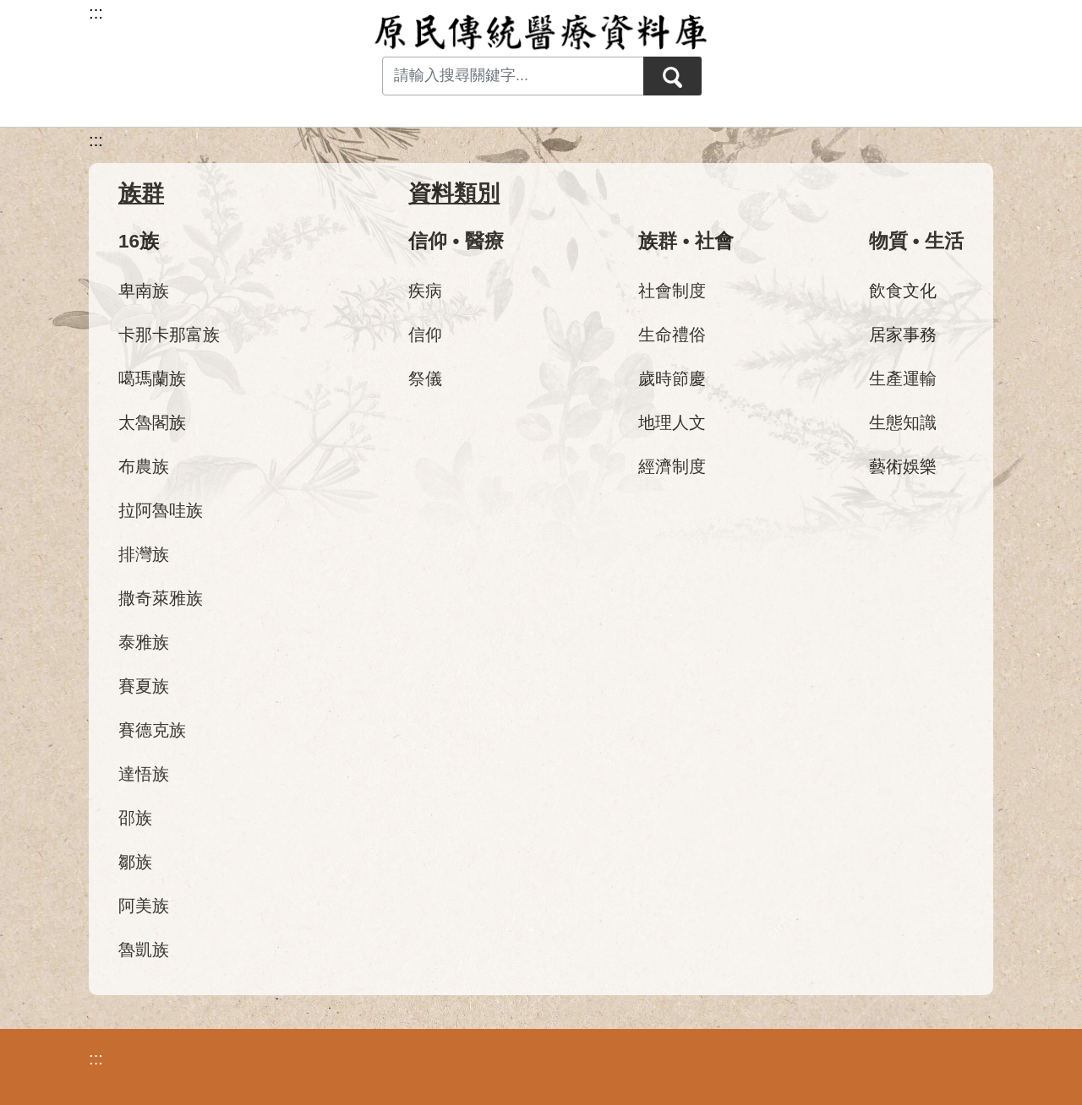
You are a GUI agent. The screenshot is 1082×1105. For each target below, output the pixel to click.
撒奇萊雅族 (160, 598)
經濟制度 (672, 466)
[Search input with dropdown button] (512, 76)
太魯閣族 (152, 422)
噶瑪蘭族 (152, 378)
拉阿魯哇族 (160, 510)
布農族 (143, 466)
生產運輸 (903, 378)
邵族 (135, 817)
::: (96, 140)
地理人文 (672, 422)
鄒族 (135, 861)
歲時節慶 (672, 378)
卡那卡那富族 (169, 334)
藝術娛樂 (903, 466)
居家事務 (903, 334)
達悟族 (143, 774)
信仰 (425, 334)
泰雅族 (143, 642)
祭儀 (425, 378)
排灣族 (143, 554)
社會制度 (672, 290)
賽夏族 (143, 686)
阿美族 (143, 905)
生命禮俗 (672, 334)
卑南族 (143, 290)
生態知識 (903, 422)
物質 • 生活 (916, 241)
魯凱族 (143, 949)
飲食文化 (903, 290)
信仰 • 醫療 (455, 241)
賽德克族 (152, 730)
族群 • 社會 (685, 241)
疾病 (425, 290)
